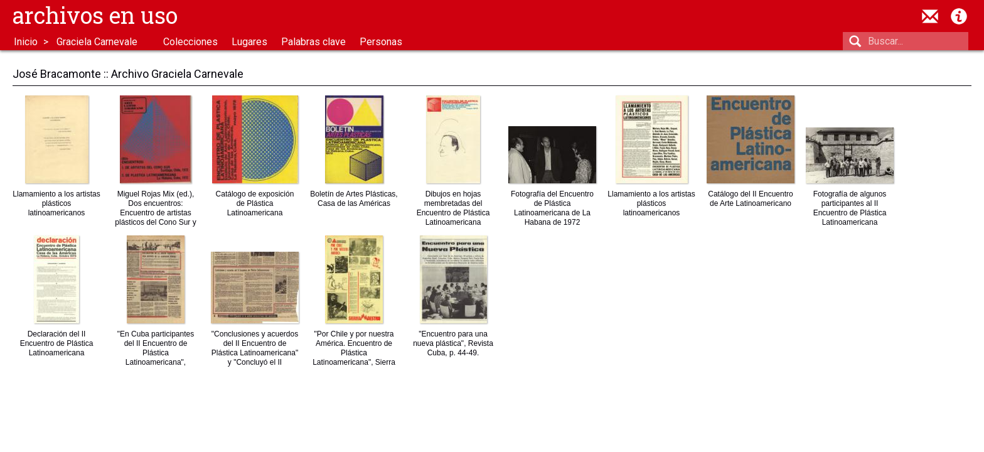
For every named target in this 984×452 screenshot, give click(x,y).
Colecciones (190, 42)
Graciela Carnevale (96, 42)
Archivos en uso (95, 15)
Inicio (26, 42)
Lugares (249, 42)
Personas (381, 42)
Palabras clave (313, 42)
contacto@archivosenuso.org (930, 16)
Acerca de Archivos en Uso (958, 16)
